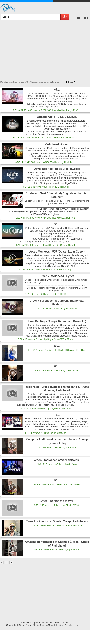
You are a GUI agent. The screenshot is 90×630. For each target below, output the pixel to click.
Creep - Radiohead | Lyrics (56, 276)
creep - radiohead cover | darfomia (57, 459)
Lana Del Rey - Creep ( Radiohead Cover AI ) (57, 321)
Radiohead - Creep (57, 144)
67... (57, 89)
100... (56, 345)
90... (57, 480)
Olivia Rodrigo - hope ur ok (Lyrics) (57, 168)
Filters (71, 81)
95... (57, 224)
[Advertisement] (45, 48)
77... (57, 414)
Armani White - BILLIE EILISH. (57, 116)
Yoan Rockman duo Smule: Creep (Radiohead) (57, 521)
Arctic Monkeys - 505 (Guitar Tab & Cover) (57, 251)
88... (57, 366)
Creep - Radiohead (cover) (57, 500)
